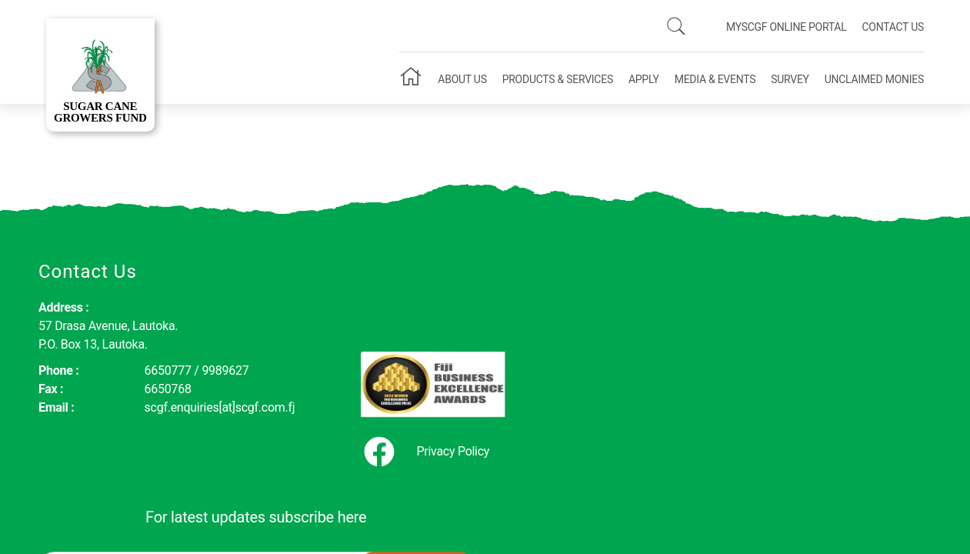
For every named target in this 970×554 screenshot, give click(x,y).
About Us (462, 79)
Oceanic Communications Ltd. (522, 506)
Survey (790, 79)
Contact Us (893, 27)
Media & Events (715, 79)
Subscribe (874, 321)
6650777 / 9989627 (167, 370)
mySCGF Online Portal (786, 27)
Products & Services (557, 79)
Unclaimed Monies (874, 79)
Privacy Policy (358, 414)
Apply (643, 79)
